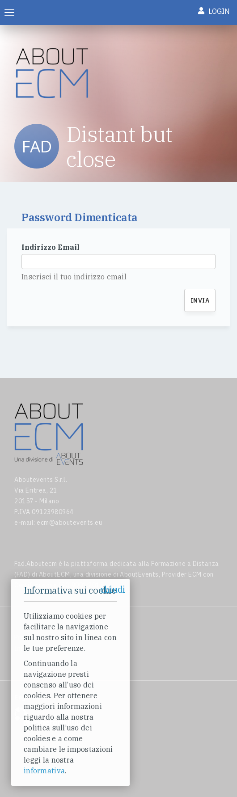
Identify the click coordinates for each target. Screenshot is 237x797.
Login (214, 11)
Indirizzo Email (50, 247)
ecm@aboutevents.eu (69, 523)
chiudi (112, 589)
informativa (44, 770)
